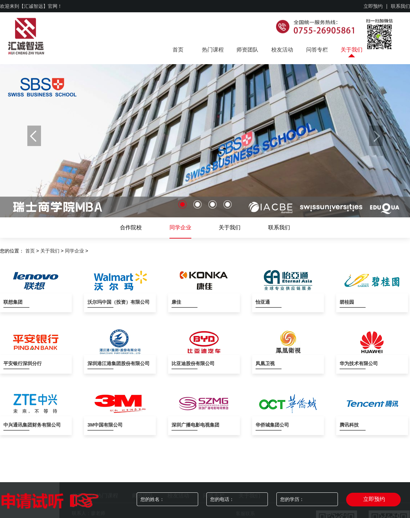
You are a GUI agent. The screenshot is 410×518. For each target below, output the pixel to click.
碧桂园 (347, 302)
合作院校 (131, 227)
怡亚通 (263, 302)
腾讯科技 (349, 425)
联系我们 (400, 6)
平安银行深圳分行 (16, 363)
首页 (178, 50)
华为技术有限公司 (353, 363)
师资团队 (247, 50)
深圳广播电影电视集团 (184, 425)
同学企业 (180, 227)
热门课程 (213, 50)
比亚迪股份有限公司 (184, 363)
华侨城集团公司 (269, 425)
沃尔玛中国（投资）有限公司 (100, 302)
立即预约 (373, 6)
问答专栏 (317, 50)
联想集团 (13, 302)
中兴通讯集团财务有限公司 (16, 425)
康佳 (176, 302)
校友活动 (282, 50)
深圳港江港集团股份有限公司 (100, 363)
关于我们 (352, 50)
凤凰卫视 (265, 363)
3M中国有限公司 (100, 425)
